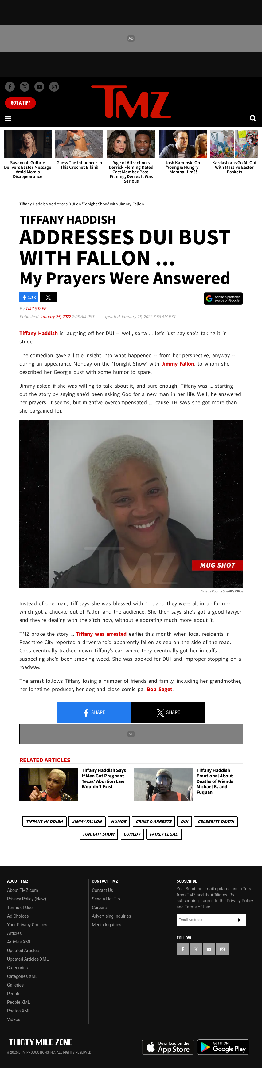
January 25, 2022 (55, 316)
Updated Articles (23, 950)
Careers (99, 907)
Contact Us (102, 890)
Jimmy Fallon (87, 821)
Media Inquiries (106, 924)
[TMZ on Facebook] (10, 87)
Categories (17, 967)
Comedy (131, 834)
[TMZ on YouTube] (209, 949)
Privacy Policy (240, 900)
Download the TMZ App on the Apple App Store (168, 1047)
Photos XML (18, 1010)
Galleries (15, 985)
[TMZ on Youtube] (39, 87)
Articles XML (19, 941)
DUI (184, 821)
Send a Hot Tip (106, 898)
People (13, 993)
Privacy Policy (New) (26, 898)
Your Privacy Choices (27, 924)
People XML (18, 1002)
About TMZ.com (22, 890)
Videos (13, 1019)
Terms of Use (20, 907)
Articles (14, 933)
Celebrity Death (215, 821)
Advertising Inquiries (111, 916)
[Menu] (8, 118)
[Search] (253, 118)
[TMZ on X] (24, 87)
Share (93, 712)
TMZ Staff (35, 308)
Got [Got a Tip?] (20, 103)
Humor (118, 821)
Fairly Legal (164, 834)
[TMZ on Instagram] (54, 87)
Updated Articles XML (28, 959)
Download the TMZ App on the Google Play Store (223, 1047)
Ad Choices (18, 916)
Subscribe (239, 920)
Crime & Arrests (153, 821)
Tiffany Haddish (44, 821)
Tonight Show (98, 834)
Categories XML (22, 976)
